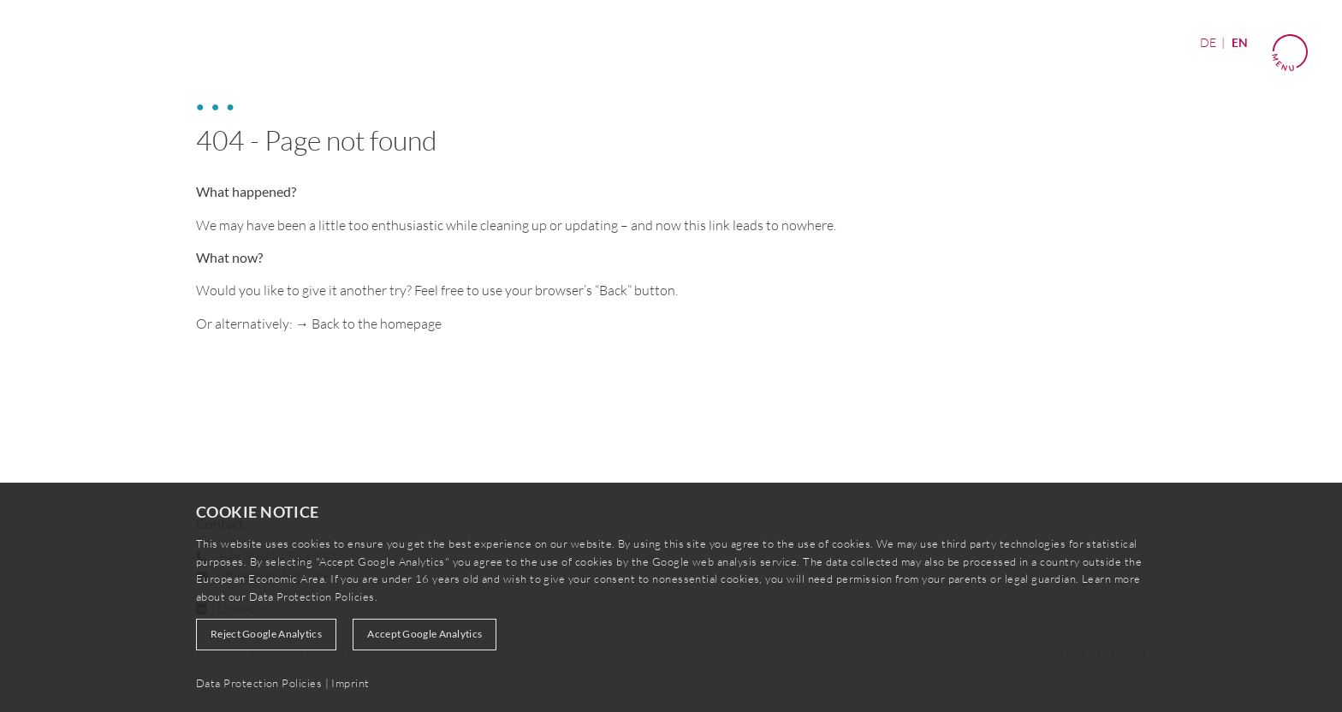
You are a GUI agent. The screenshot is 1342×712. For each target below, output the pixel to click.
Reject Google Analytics (266, 633)
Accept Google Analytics (424, 633)
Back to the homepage (377, 323)
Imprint (350, 683)
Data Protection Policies (312, 596)
